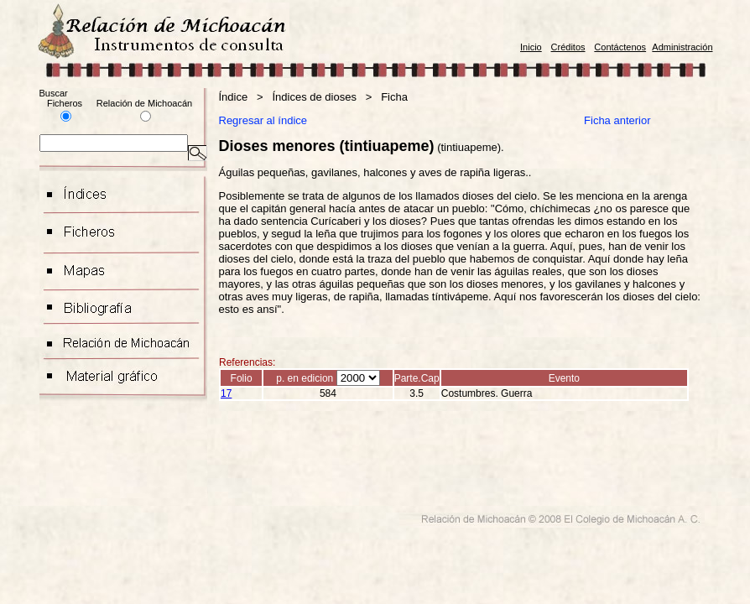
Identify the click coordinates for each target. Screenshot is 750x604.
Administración (682, 47)
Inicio (531, 47)
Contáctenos (620, 47)
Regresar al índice (263, 120)
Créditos (568, 47)
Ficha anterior (619, 120)
